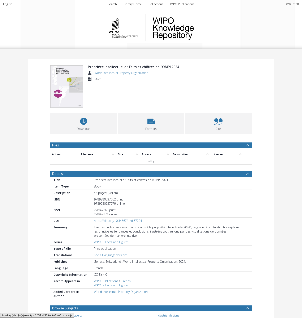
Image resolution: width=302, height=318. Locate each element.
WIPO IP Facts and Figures (111, 221)
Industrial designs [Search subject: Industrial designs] (167, 294)
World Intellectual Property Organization (121, 73)
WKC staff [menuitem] (292, 4)
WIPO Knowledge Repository (190, 27)
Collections (155, 4)
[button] (151, 101)
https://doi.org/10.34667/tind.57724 (118, 199)
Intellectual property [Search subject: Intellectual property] (68, 294)
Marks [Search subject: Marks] (59, 300)
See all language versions (111, 234)
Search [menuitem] (112, 4)
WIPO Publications (182, 4)
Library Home (133, 4)
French (126, 260)
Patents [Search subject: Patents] (161, 300)
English (7, 4)
